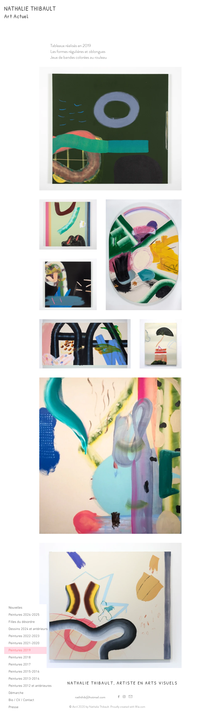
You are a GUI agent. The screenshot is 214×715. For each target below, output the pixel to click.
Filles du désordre (22, 622)
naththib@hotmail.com (90, 697)
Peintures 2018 (20, 657)
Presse (13, 707)
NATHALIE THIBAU (27, 8)
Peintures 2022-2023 (24, 636)
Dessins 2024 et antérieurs (28, 629)
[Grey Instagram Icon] (124, 696)
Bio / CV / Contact (21, 700)
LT (53, 8)
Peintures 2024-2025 (24, 615)
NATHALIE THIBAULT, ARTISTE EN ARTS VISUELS (122, 683)
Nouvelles (15, 608)
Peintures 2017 (20, 665)
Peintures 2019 (20, 650)
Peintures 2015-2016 (24, 672)
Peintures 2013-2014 (24, 679)
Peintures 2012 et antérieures (28, 686)
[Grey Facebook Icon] (119, 696)
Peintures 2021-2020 (24, 643)
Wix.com (140, 707)
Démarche (16, 693)
